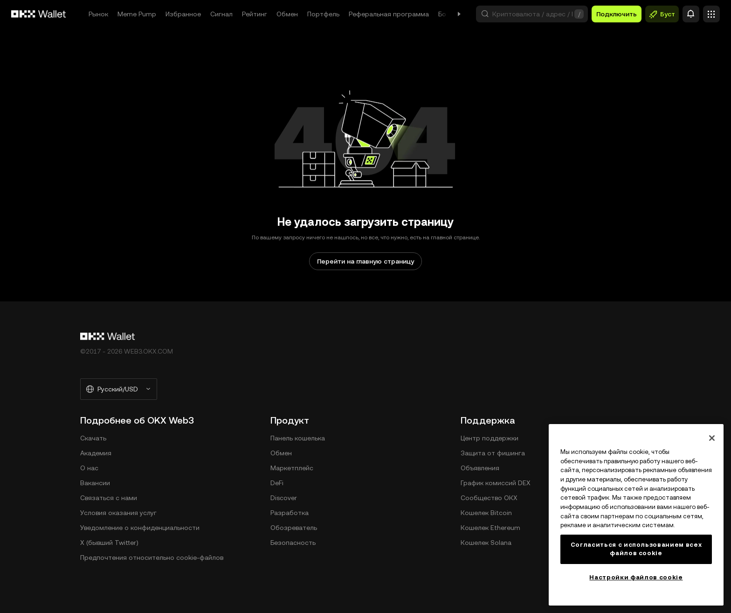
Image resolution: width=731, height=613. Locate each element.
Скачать (93, 438)
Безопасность (293, 542)
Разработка (289, 512)
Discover (283, 498)
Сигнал (221, 14)
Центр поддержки (489, 438)
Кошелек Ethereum (490, 527)
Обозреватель (293, 527)
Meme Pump (136, 14)
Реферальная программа (389, 14)
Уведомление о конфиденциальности (140, 527)
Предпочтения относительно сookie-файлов (151, 557)
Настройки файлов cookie (636, 577)
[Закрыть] (712, 438)
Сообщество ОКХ (489, 498)
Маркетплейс (291, 468)
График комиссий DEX (496, 483)
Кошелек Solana (486, 542)
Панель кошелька (297, 438)
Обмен (287, 14)
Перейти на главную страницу (365, 261)
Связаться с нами (108, 498)
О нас (89, 468)
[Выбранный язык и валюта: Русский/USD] (118, 389)
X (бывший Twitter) (109, 542)
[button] (532, 14)
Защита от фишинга (493, 453)
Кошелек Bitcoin (486, 512)
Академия (95, 453)
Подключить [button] (616, 14)
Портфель (323, 14)
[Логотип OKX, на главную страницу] (38, 14)
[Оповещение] (691, 14)
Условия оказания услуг (118, 512)
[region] (636, 515)
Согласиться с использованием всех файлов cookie (636, 549)
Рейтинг (254, 14)
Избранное (183, 14)
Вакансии (95, 483)
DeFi (276, 483)
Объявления (480, 468)
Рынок (98, 14)
